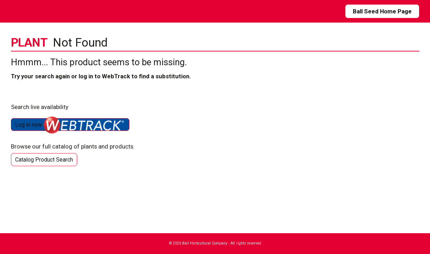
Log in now (70, 124)
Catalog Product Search (44, 159)
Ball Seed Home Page (382, 11)
